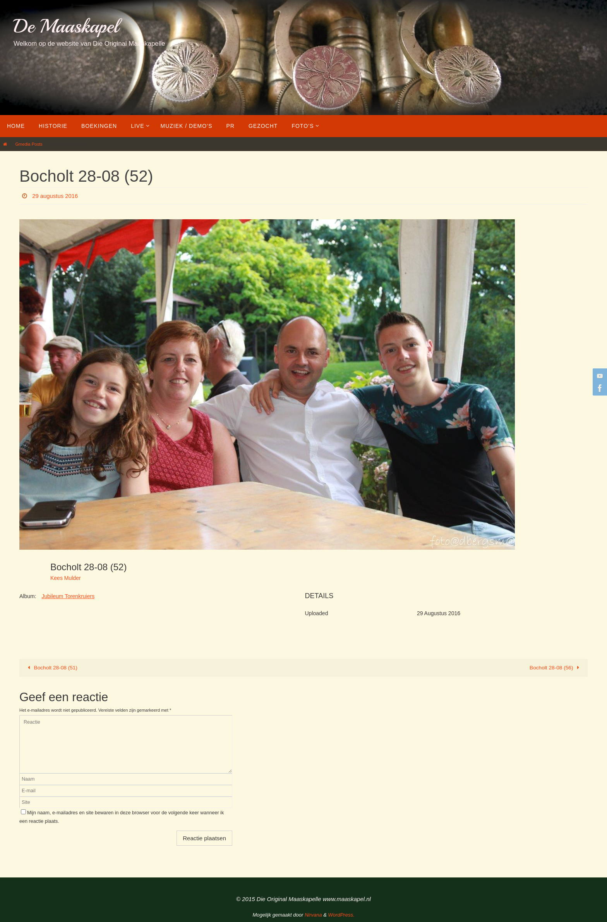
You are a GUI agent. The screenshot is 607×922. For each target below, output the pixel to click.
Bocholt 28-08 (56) (555, 667)
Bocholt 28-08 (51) (52, 667)
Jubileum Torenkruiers (67, 596)
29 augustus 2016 (56, 196)
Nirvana (313, 914)
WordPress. (341, 914)
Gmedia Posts (28, 144)
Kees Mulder (65, 578)
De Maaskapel (66, 26)
